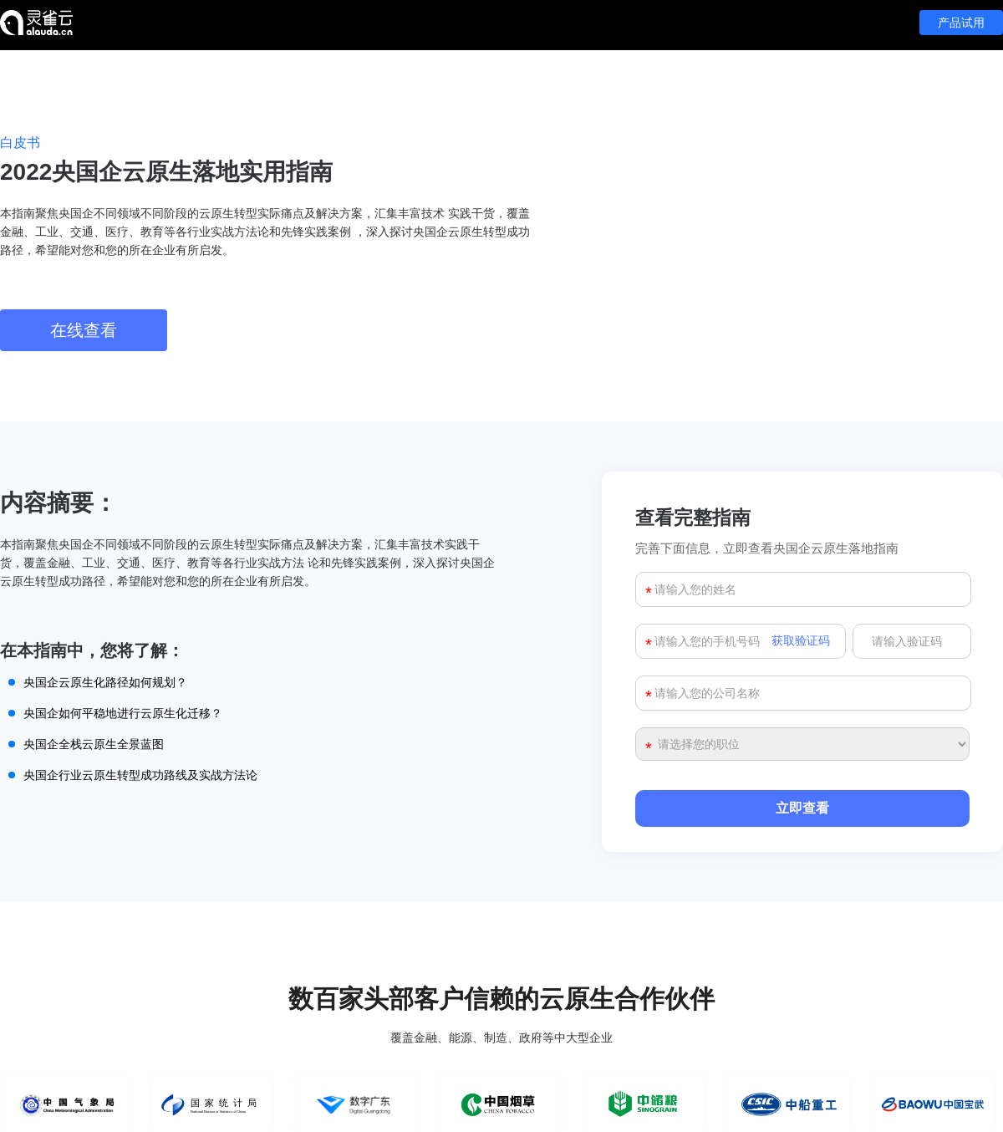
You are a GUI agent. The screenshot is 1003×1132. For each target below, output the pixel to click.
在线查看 (83, 330)
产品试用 (961, 22)
